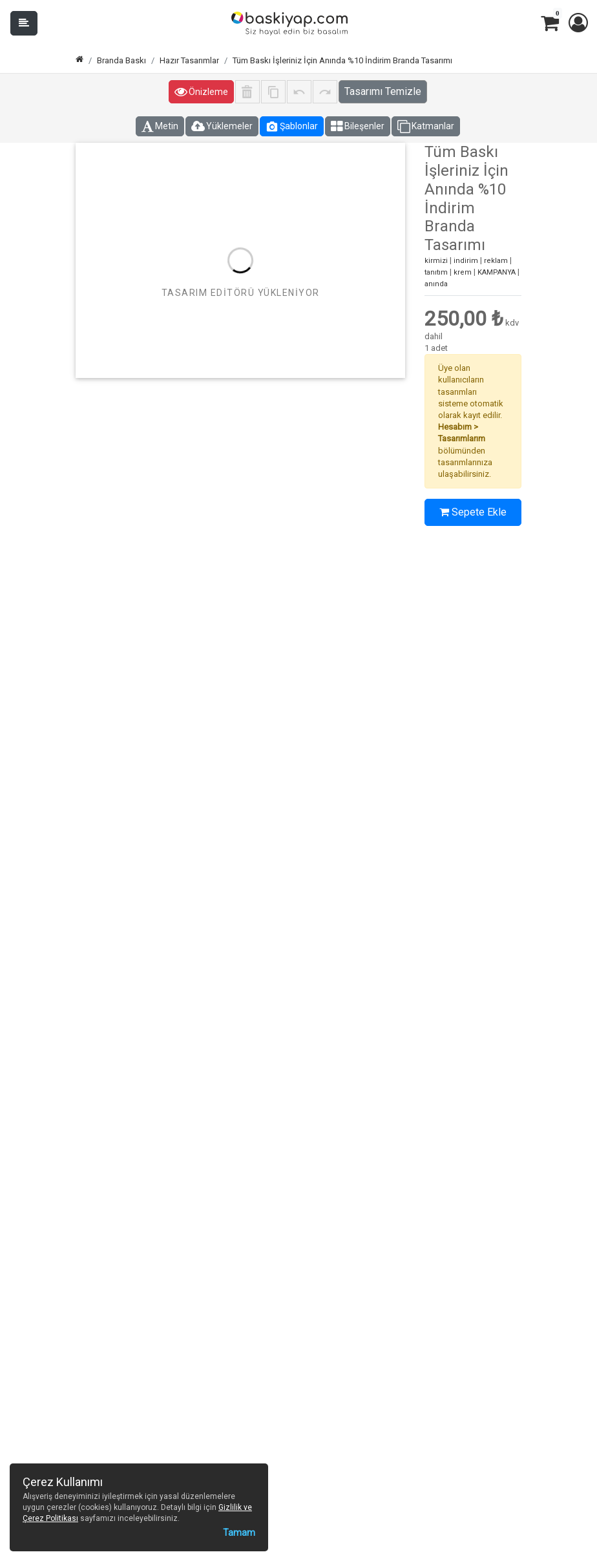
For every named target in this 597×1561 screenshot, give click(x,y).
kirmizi (436, 261)
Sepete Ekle (473, 512)
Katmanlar (425, 126)
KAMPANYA (496, 272)
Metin (159, 126)
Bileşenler (357, 126)
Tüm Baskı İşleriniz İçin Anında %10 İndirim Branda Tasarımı (342, 60)
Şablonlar (292, 126)
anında (436, 284)
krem (463, 272)
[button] (578, 23)
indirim (466, 261)
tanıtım (436, 272)
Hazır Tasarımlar (189, 60)
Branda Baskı (121, 60)
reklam (496, 261)
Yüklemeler (222, 126)
